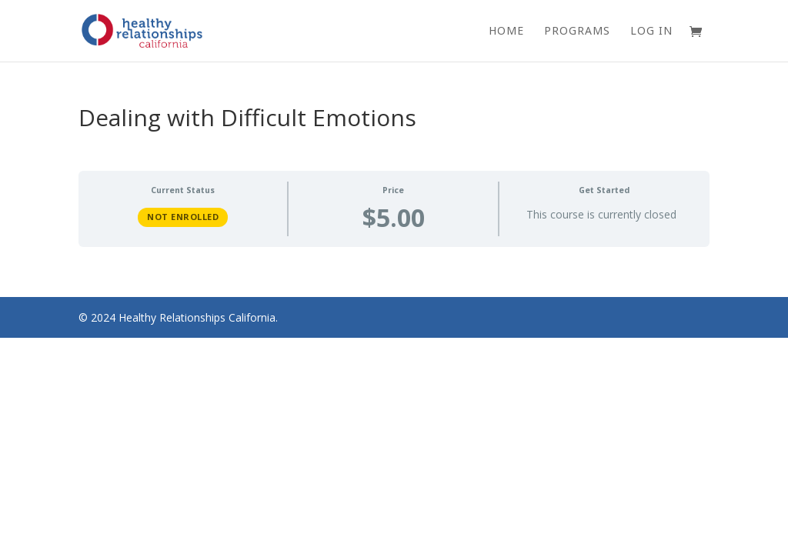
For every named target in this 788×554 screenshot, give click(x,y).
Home (506, 31)
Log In (651, 31)
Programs (577, 31)
